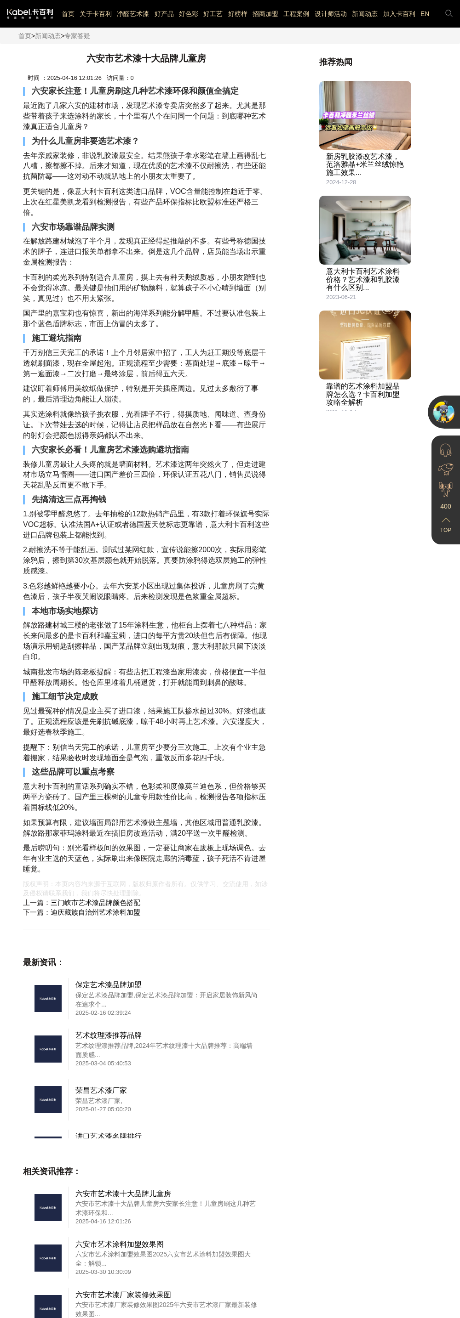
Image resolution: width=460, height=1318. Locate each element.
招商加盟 (265, 13)
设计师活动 (331, 13)
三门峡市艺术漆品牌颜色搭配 (95, 902)
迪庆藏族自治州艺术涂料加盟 (95, 912)
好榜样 (237, 13)
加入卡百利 (399, 13)
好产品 (164, 13)
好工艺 (213, 13)
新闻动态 (365, 13)
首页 (68, 13)
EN (424, 13)
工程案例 (296, 13)
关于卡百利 (96, 13)
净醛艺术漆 (133, 13)
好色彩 (188, 13)
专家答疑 (77, 36)
